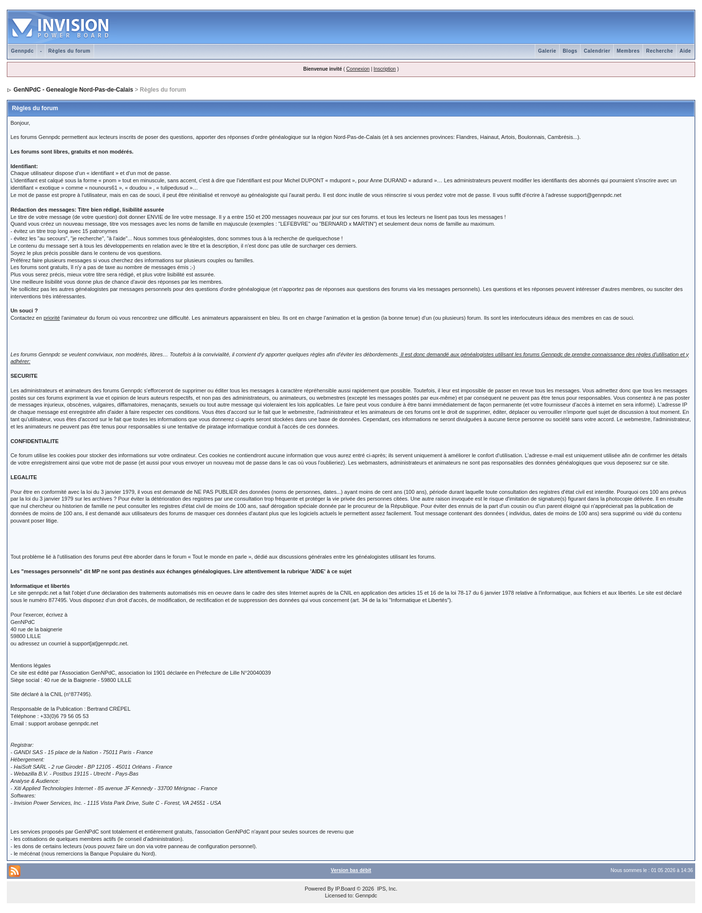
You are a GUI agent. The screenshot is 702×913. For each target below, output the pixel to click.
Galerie (547, 51)
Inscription (384, 69)
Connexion (358, 69)
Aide (685, 51)
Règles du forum (69, 51)
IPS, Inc (386, 889)
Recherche (659, 51)
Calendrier (597, 51)
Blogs (570, 51)
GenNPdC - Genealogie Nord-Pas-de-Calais (73, 89)
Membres (628, 51)
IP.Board (345, 889)
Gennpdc (22, 51)
